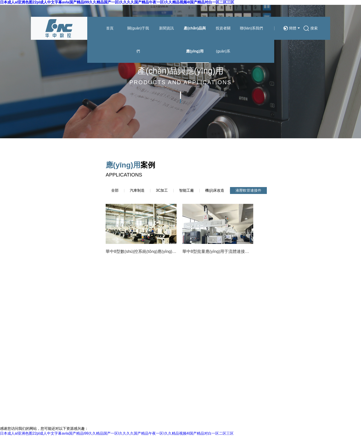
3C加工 (162, 190)
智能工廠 (186, 190)
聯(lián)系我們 (251, 28)
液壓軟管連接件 (248, 190)
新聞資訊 (166, 28)
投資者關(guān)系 (223, 39)
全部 (115, 190)
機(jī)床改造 (214, 190)
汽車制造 (137, 190)
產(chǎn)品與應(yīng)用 (195, 39)
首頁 (110, 28)
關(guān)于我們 (138, 39)
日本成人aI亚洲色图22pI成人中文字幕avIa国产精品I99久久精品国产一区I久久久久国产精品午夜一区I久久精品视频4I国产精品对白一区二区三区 (117, 2)
